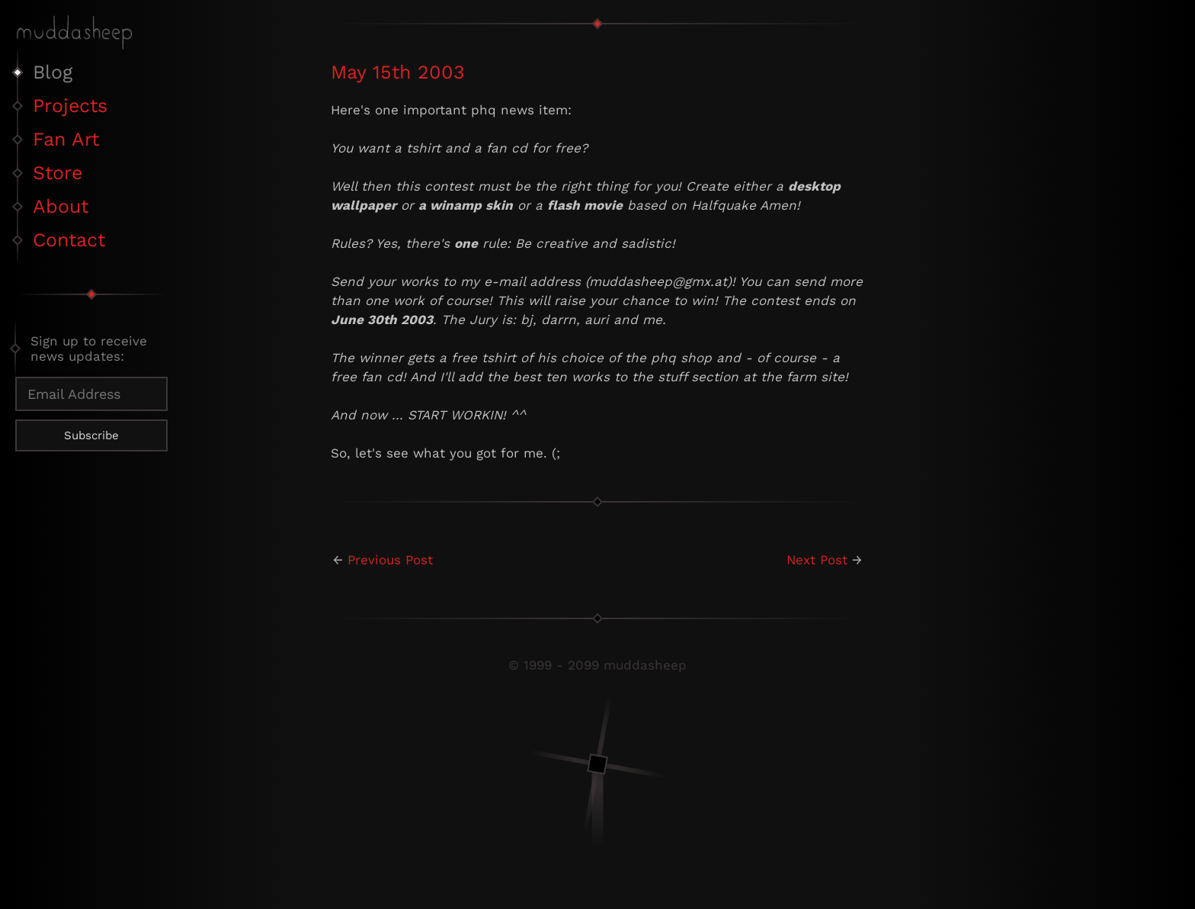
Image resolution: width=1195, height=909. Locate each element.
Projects (70, 106)
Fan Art (66, 139)
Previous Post (390, 559)
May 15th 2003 (398, 72)
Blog (52, 72)
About (60, 206)
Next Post (817, 559)
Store (57, 173)
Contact (69, 240)
